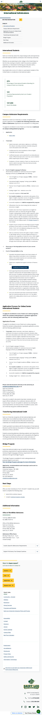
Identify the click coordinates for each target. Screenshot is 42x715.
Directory (6, 624)
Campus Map (7, 632)
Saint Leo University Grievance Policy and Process (17, 611)
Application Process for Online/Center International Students (12, 32)
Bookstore (6, 602)
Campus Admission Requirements (11, 28)
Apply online (12, 135)
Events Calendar (8, 629)
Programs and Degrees (10, 608)
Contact (6, 621)
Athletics (6, 599)
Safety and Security (9, 656)
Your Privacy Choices (30, 713)
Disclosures (7, 651)
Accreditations (7, 648)
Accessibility (7, 618)
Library (5, 627)
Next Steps (6, 40)
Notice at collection (17, 713)
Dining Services (8, 605)
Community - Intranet (9, 597)
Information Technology (10, 659)
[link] (8, 571)
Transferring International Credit (10, 35)
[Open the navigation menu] (1, 1)
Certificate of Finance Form (20, 267)
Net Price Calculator (9, 635)
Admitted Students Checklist (18, 497)
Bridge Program (7, 37)
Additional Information (8, 42)
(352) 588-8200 (35, 701)
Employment (7, 645)
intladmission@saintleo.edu (10, 478)
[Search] (40, 1)
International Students (9, 26)
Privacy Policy (7, 654)
